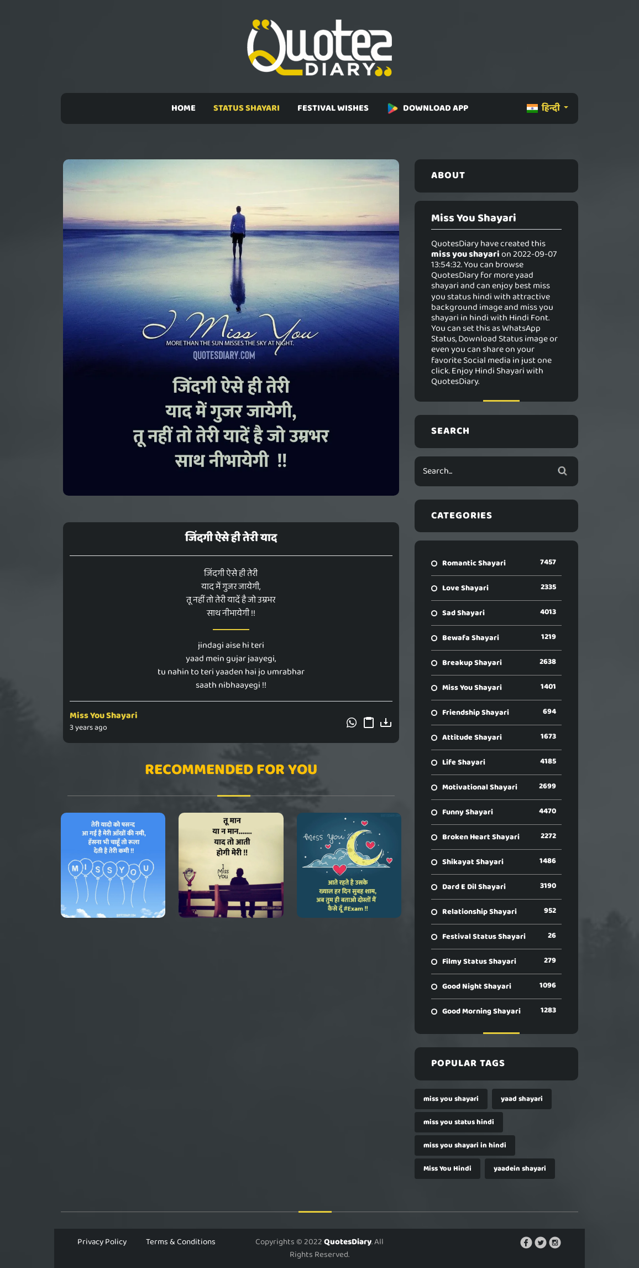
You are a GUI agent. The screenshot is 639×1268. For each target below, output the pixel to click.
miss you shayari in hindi (464, 1145)
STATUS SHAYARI (246, 108)
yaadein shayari (520, 1169)
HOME (183, 108)
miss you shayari (451, 1099)
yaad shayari (522, 1099)
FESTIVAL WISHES (333, 108)
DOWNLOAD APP (427, 108)
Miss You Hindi (447, 1169)
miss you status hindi (458, 1122)
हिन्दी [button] (544, 108)
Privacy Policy (102, 1242)
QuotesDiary (347, 1242)
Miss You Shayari (104, 716)
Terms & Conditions (181, 1242)
